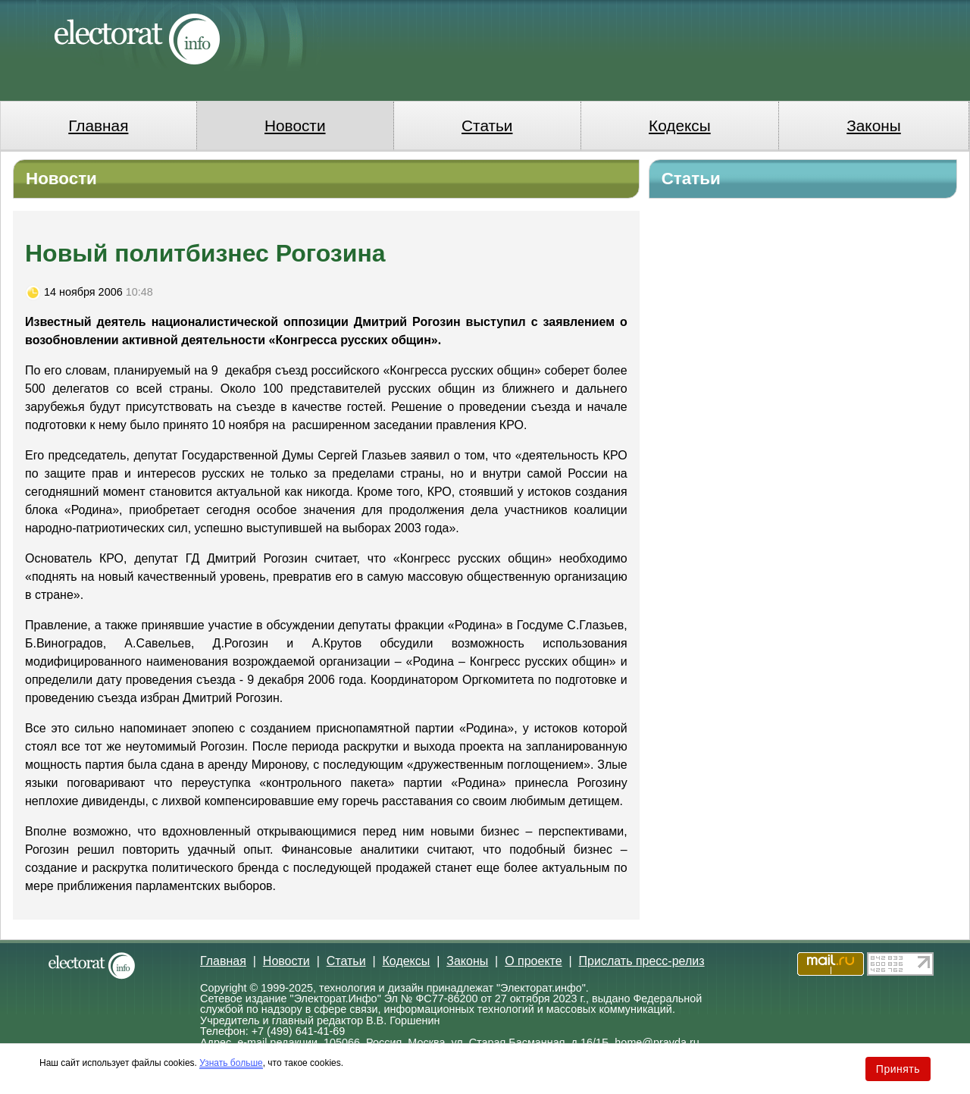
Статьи (487, 125)
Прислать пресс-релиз (642, 961)
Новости (295, 125)
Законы (873, 125)
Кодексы (680, 125)
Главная (98, 125)
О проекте (533, 961)
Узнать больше (230, 1063)
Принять (898, 1069)
